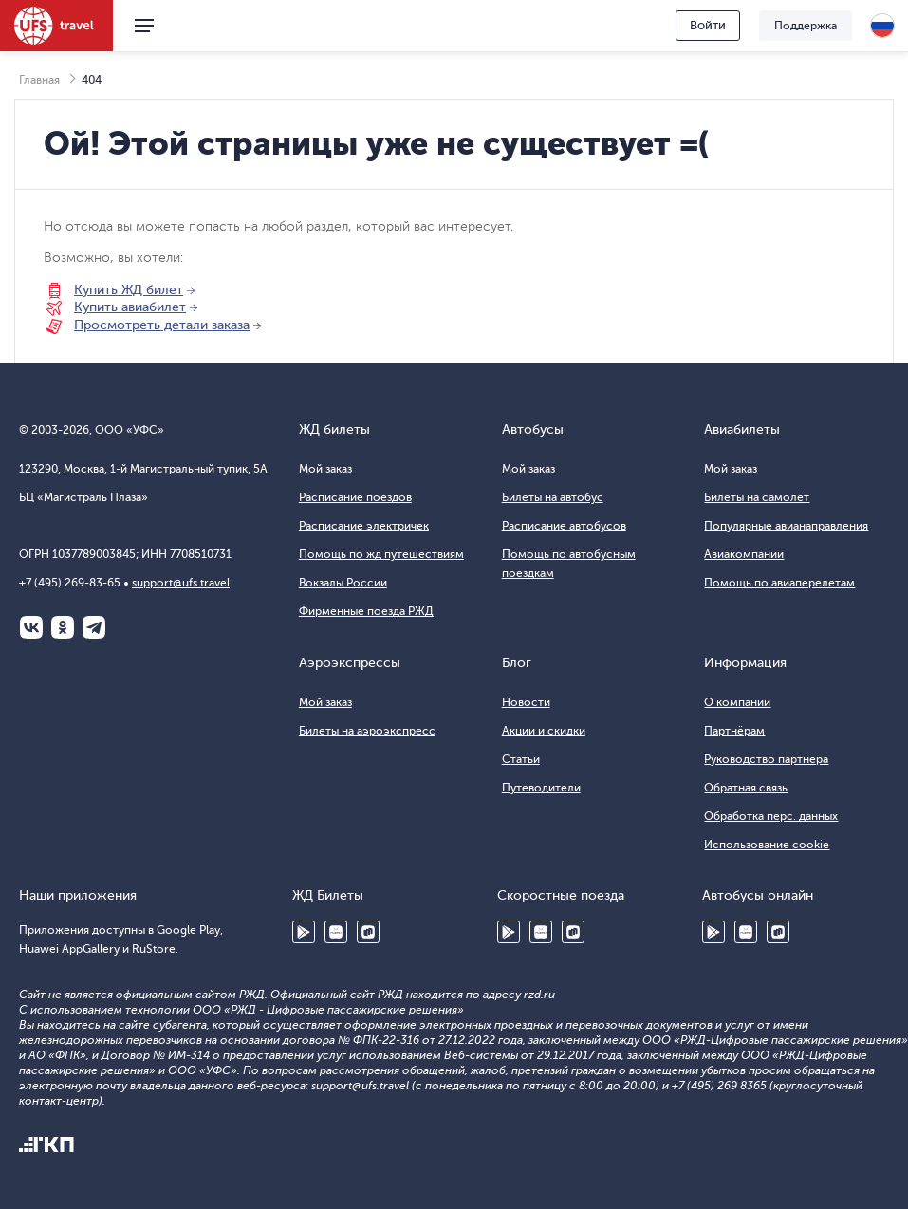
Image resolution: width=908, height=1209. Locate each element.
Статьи (521, 759)
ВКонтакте (31, 627)
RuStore (368, 932)
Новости (526, 702)
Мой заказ (325, 468)
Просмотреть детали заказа (162, 325)
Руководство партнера (766, 759)
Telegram (94, 627)
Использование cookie (766, 844)
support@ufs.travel (181, 582)
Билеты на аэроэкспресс (367, 730)
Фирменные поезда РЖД (366, 611)
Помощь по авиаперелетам (779, 582)
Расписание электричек (364, 525)
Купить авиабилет (130, 307)
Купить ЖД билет (128, 290)
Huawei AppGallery (335, 932)
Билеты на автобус (552, 497)
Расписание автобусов (564, 525)
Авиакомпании (744, 554)
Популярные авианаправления (786, 525)
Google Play (303, 932)
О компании (737, 702)
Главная (39, 79)
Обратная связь (746, 787)
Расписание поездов (355, 497)
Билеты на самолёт (756, 497)
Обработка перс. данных (771, 816)
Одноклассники (62, 627)
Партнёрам (734, 730)
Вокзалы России (343, 582)
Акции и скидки (543, 730)
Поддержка (805, 25)
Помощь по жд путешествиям (381, 554)
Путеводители (541, 787)
